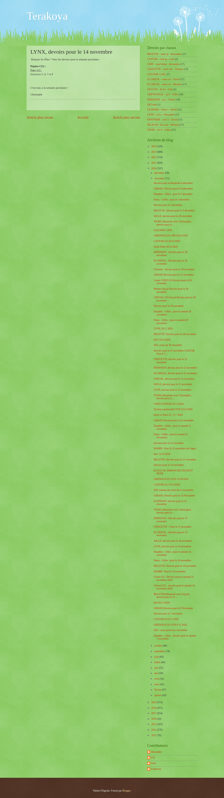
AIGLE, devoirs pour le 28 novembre (173, 216)
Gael (153, 763)
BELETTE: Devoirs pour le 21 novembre (175, 459)
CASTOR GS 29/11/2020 (167, 241)
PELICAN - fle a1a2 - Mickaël (163, 124)
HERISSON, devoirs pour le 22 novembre (175, 367)
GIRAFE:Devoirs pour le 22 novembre (174, 274)
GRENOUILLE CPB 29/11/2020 (171, 235)
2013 (154, 724)
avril (157, 678)
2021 (154, 162)
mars (157, 684)
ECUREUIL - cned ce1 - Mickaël (164, 84)
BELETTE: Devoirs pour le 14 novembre (175, 566)
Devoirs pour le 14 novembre (169, 465)
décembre (159, 172)
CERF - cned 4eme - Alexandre (163, 64)
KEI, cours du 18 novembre (168, 345)
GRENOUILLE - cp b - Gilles (162, 94)
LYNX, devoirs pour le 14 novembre (172, 546)
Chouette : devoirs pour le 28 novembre (174, 269)
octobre (158, 645)
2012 (154, 729)
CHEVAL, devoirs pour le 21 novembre (174, 378)
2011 (154, 735)
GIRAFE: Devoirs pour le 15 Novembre (174, 495)
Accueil (82, 117)
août (156, 656)
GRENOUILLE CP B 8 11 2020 (170, 624)
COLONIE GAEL (156, 74)
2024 (154, 146)
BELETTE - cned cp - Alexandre (164, 54)
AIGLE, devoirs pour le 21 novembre (173, 384)
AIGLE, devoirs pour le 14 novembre (173, 540)
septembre (159, 651)
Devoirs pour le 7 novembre (168, 613)
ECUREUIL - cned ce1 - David (163, 79)
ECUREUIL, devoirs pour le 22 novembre (175, 373)
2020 (154, 168)
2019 (154, 702)
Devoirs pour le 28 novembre (169, 306)
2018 (154, 708)
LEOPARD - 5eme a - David (162, 109)
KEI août (152, 104)
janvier (158, 695)
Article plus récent (40, 117)
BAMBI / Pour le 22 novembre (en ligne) (175, 448)
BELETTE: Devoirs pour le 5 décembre (174, 210)
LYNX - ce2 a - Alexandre (160, 114)
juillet (157, 662)
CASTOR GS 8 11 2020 (166, 619)
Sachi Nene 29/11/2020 (166, 246)
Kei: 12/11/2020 (162, 454)
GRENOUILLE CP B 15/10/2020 (171, 479)
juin (156, 667)
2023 (154, 152)
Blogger (126, 790)
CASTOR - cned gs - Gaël (160, 59)
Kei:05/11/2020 (162, 602)
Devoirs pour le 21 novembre (169, 443)
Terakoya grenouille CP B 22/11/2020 (173, 409)
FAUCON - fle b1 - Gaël (160, 89)
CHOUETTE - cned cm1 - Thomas (165, 69)
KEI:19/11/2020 (162, 339)
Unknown (156, 769)
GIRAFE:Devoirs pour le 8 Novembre (173, 608)
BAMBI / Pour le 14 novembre (169, 571)
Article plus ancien (126, 117)
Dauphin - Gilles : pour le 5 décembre (173, 194)
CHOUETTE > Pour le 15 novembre (172, 526)
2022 (154, 157)
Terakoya (47, 16)
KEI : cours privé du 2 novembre (170, 630)
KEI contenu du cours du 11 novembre (173, 490)
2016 (154, 718)
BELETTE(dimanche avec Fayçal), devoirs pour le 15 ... (172, 596)
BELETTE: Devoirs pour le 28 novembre (175, 334)
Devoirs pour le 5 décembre (168, 205)
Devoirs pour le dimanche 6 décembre (173, 183)
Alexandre (156, 751)
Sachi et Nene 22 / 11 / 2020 (168, 414)
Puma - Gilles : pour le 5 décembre (171, 199)
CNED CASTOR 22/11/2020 (169, 404)
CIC (153, 757)
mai (156, 673)
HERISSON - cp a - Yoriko (161, 99)
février (158, 689)
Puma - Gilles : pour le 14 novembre (172, 560)
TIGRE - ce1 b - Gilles (159, 129)
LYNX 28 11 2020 (163, 328)
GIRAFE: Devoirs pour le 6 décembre (173, 188)
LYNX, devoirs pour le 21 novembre (172, 389)
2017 (154, 713)
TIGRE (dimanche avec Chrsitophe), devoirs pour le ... (172, 397)
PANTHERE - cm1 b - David (162, 119)
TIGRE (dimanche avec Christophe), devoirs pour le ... (172, 223)
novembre (159, 178)
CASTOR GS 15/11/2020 (167, 484)
